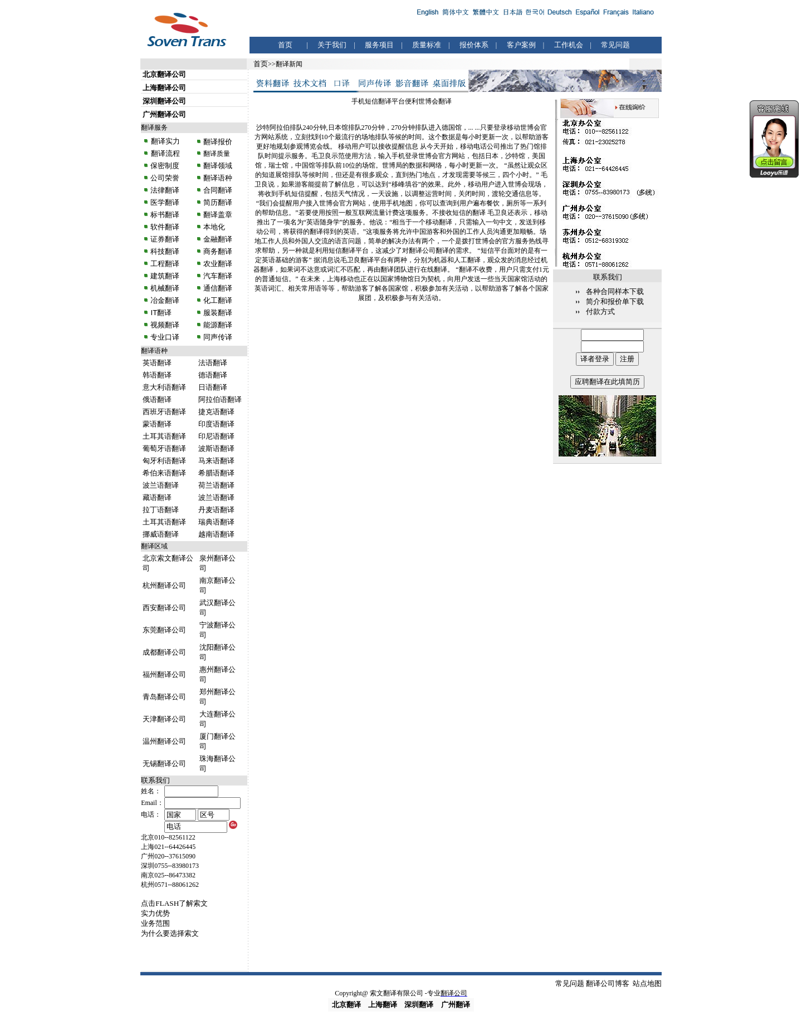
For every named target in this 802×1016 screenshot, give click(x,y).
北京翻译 (346, 1004)
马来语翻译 (216, 461)
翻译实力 (164, 141)
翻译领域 (217, 165)
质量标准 (426, 45)
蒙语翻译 (157, 424)
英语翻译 (157, 363)
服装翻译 (217, 312)
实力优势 (155, 913)
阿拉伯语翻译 (220, 399)
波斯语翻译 (216, 448)
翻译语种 (217, 178)
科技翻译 (164, 251)
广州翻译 (455, 1004)
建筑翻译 (164, 276)
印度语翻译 (216, 424)
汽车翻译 (217, 276)
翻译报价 (217, 142)
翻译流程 (164, 153)
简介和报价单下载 (615, 301)
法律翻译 (164, 190)
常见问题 (615, 45)
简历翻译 (217, 202)
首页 (285, 45)
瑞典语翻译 (216, 522)
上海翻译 (382, 1004)
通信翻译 (217, 288)
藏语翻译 (157, 497)
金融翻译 (217, 239)
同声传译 (217, 337)
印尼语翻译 (216, 436)
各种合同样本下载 (615, 291)
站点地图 (647, 983)
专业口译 (164, 337)
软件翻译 (164, 227)
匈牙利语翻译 (164, 461)
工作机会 (568, 45)
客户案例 (521, 45)
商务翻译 (217, 251)
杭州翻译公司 (164, 585)
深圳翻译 (418, 1004)
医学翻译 (164, 202)
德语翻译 (212, 375)
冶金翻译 (164, 300)
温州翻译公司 (164, 741)
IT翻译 (161, 312)
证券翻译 (164, 239)
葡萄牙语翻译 (164, 448)
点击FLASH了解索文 (174, 903)
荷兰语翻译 (216, 485)
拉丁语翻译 (161, 509)
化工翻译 (217, 300)
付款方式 (600, 311)
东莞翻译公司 (164, 630)
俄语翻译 (157, 399)
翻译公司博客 (607, 983)
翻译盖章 (217, 214)
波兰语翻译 (161, 485)
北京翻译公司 (164, 74)
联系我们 (155, 780)
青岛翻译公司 (164, 697)
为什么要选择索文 (170, 933)
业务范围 (155, 923)
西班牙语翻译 (164, 412)
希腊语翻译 (216, 473)
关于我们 (331, 45)
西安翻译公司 (164, 607)
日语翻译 (212, 387)
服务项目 (379, 45)
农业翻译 (217, 263)
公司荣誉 (164, 178)
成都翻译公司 (164, 652)
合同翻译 (217, 190)
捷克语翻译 (216, 412)
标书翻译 (164, 214)
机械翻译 (164, 288)
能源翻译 (217, 325)
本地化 (214, 227)
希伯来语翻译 (164, 473)
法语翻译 (212, 363)
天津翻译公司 (164, 719)
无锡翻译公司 (164, 763)
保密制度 (164, 165)
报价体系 (473, 45)
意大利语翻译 (164, 387)
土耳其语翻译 (164, 436)
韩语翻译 (157, 375)
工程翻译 (164, 263)
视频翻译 (164, 325)
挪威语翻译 (161, 534)
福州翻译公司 (164, 674)
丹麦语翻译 (216, 509)
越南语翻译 (216, 534)
